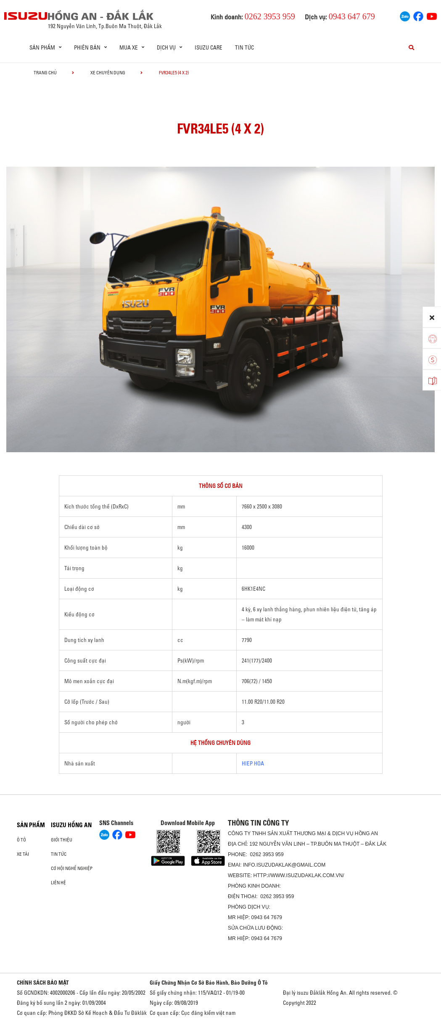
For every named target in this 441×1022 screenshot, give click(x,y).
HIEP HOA (253, 763)
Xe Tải (23, 854)
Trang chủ (45, 73)
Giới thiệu (61, 840)
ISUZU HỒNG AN (71, 825)
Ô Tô (21, 840)
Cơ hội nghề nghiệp (71, 868)
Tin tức (244, 47)
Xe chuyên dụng (107, 73)
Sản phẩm (31, 825)
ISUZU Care (208, 47)
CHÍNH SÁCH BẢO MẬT (43, 982)
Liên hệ (58, 883)
